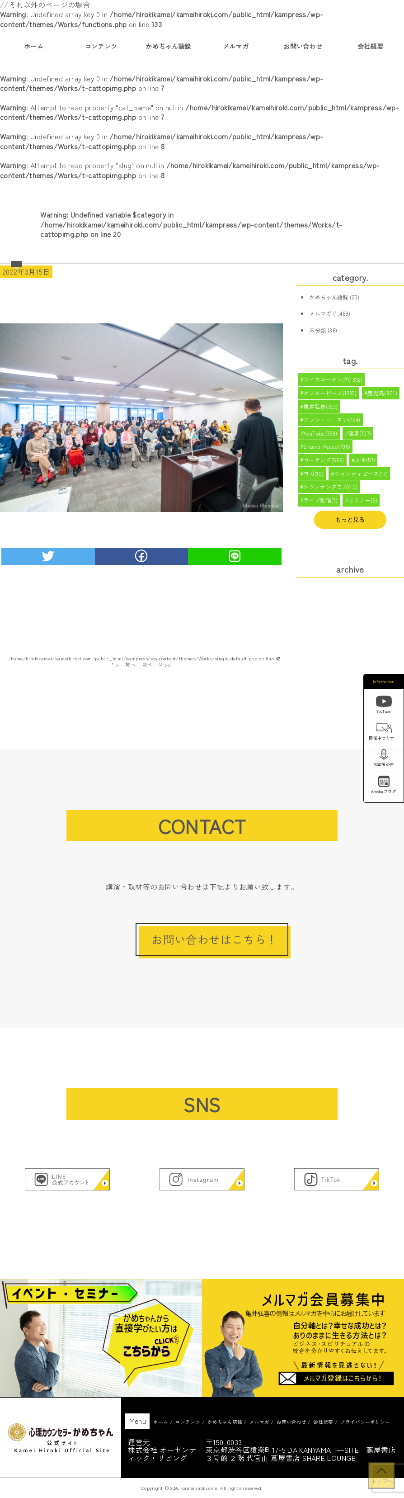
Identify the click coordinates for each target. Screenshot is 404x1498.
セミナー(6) (363, 508)
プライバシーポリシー (365, 1421)
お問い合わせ (302, 46)
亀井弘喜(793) (320, 408)
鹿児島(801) (383, 394)
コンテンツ (101, 46)
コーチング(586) (323, 465)
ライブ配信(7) (320, 508)
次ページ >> (156, 664)
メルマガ (236, 46)
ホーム (33, 46)
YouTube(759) (320, 437)
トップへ (381, 1480)
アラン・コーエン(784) (332, 422)
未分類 (317, 330)
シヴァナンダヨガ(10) (330, 493)
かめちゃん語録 (168, 46)
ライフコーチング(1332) (333, 380)
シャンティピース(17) (361, 479)
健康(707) (359, 437)
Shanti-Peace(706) (327, 451)
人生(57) (365, 465)
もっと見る (350, 527)
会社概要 (370, 46)
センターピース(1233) (330, 394)
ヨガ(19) (313, 479)
